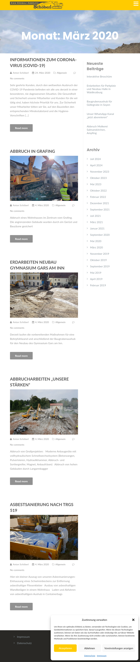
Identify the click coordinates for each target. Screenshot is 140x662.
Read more (21, 128)
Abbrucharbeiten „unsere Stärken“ (39, 381)
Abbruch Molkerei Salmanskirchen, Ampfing (97, 129)
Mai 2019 (96, 272)
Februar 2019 (98, 285)
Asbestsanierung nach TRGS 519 (41, 507)
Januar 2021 (97, 228)
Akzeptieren (65, 648)
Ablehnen (89, 648)
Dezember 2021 (99, 203)
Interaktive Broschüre (99, 76)
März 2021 (96, 222)
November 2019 (99, 253)
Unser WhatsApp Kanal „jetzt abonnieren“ (100, 115)
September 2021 (100, 209)
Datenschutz (89, 655)
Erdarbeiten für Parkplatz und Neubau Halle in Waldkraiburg (101, 89)
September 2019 (100, 266)
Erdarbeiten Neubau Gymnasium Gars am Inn (37, 265)
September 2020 (100, 234)
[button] (133, 619)
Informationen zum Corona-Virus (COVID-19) (43, 62)
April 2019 (96, 278)
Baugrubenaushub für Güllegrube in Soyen (99, 103)
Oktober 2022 (98, 190)
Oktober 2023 (98, 177)
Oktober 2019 (98, 260)
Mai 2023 (96, 184)
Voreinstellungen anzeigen (118, 648)
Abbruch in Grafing (32, 151)
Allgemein (62, 72)
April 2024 (96, 165)
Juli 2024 (95, 158)
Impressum (101, 655)
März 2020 (96, 247)
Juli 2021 (95, 215)
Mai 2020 (96, 241)
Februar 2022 (98, 196)
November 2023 (99, 171)
